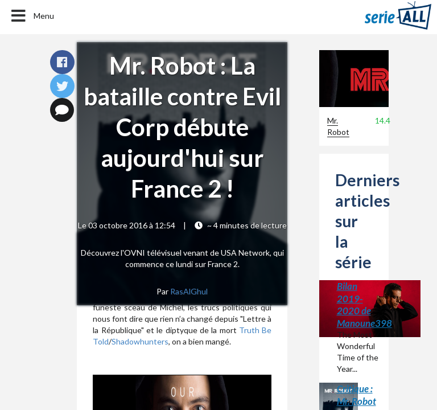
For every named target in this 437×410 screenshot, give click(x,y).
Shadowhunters (140, 341)
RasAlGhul (189, 291)
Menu (31, 16)
